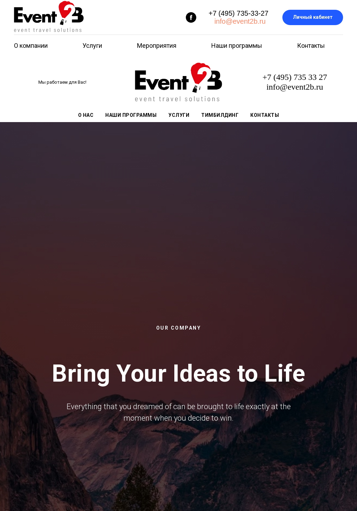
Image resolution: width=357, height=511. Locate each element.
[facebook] (191, 17)
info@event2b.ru (239, 21)
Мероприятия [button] (156, 45)
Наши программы (236, 45)
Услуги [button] (92, 45)
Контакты (311, 45)
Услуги (178, 115)
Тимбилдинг (219, 115)
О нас (86, 115)
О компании (31, 45)
